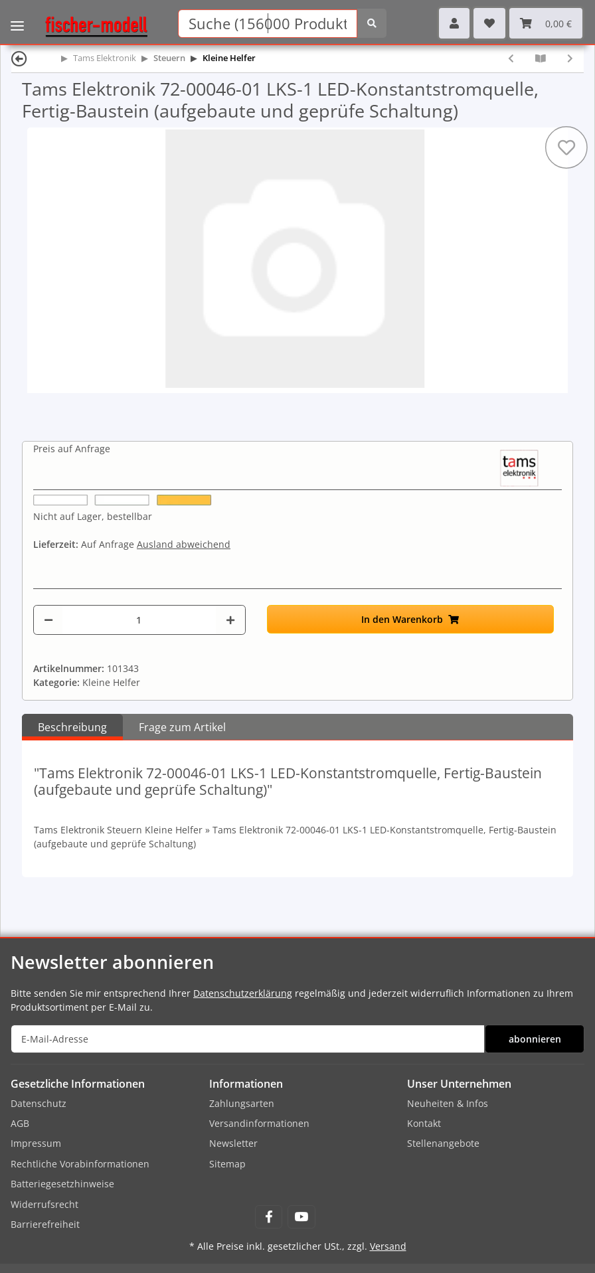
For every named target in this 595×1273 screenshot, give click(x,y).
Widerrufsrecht (44, 1204)
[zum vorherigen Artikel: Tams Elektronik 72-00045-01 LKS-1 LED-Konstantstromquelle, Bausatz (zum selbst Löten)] (511, 58)
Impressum (36, 1143)
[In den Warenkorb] (410, 619)
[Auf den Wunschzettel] (566, 147)
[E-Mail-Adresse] (248, 1039)
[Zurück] (19, 58)
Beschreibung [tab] (72, 727)
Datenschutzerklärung (242, 993)
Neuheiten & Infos (447, 1103)
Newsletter (233, 1143)
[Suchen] (268, 23)
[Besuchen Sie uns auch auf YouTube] (301, 1217)
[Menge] (139, 620)
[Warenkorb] (545, 23)
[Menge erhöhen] (230, 620)
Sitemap (227, 1163)
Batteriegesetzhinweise (62, 1183)
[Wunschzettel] (489, 23)
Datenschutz (38, 1103)
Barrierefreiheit (45, 1224)
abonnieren (535, 1039)
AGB (20, 1123)
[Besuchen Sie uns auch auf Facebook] (268, 1217)
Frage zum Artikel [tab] (182, 727)
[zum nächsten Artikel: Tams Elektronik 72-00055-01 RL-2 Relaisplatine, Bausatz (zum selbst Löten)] (570, 58)
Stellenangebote (443, 1143)
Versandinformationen (259, 1123)
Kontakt (424, 1123)
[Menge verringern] (48, 620)
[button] (454, 23)
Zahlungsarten (241, 1103)
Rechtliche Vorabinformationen (80, 1163)
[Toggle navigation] (17, 16)
